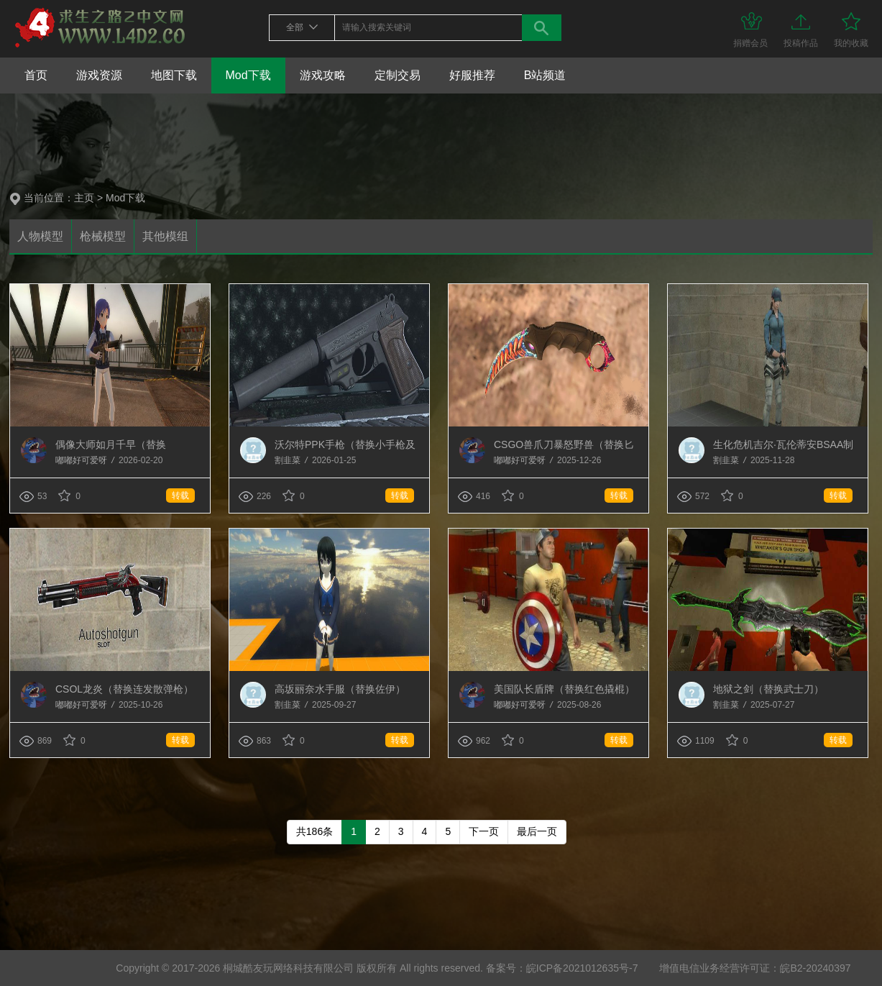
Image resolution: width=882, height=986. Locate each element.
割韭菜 (289, 460)
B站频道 (545, 75)
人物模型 (40, 236)
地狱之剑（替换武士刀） (768, 689)
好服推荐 (472, 75)
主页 (84, 198)
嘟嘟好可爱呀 (82, 460)
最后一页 (537, 831)
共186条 (314, 831)
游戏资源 (99, 75)
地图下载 (174, 75)
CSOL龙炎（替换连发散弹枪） (124, 689)
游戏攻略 (323, 75)
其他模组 (165, 236)
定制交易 (398, 75)
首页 (35, 75)
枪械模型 (103, 236)
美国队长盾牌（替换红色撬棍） (564, 689)
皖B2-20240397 (815, 968)
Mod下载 (248, 75)
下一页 (484, 831)
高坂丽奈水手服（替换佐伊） (340, 689)
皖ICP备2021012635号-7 (582, 968)
